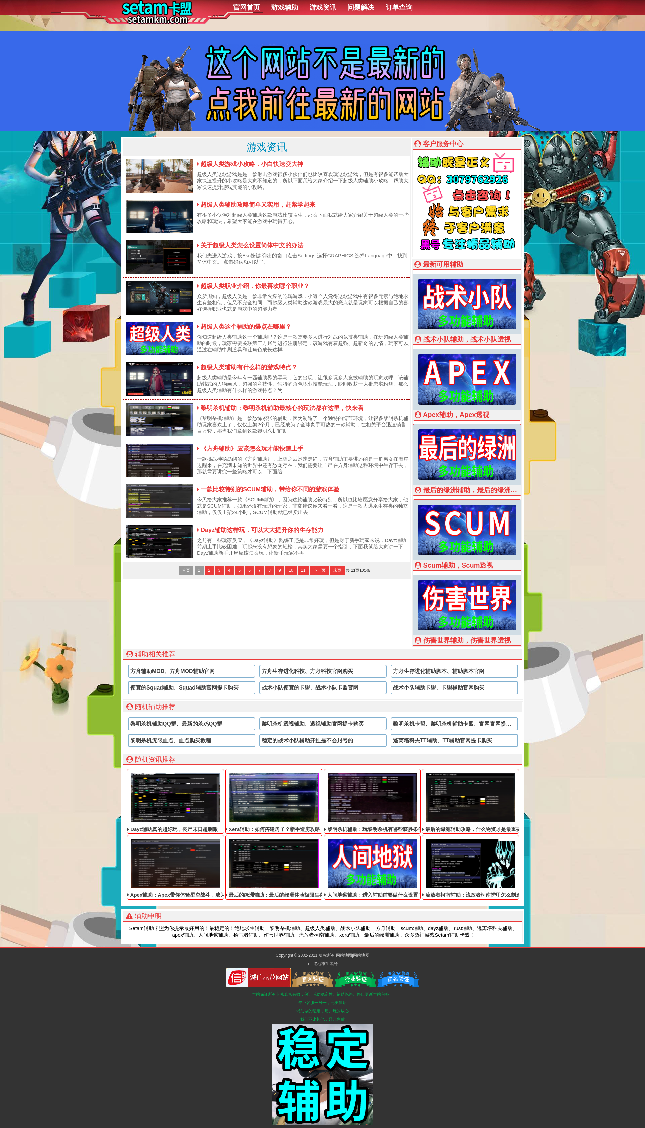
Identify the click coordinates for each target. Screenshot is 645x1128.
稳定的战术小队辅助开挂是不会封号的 (307, 740)
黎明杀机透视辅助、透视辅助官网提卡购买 (313, 724)
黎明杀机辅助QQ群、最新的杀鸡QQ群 (176, 724)
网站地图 (344, 955)
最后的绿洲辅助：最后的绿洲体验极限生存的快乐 (283, 866)
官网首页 (246, 7)
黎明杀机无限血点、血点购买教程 (170, 740)
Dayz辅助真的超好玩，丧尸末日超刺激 (175, 800)
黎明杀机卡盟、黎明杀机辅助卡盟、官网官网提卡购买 (455, 724)
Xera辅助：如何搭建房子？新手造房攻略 (274, 800)
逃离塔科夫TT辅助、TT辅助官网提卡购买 (442, 740)
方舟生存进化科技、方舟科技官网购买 (307, 671)
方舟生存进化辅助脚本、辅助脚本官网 (438, 671)
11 (303, 570)
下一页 (319, 570)
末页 (337, 570)
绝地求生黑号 (325, 963)
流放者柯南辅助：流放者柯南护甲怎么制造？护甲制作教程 (489, 866)
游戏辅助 (284, 7)
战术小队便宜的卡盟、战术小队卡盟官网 (310, 688)
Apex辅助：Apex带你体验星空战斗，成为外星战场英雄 (191, 866)
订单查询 (399, 7)
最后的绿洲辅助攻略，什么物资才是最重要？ (474, 800)
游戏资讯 (322, 7)
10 (291, 570)
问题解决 (360, 7)
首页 (186, 570)
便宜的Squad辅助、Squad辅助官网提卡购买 (184, 688)
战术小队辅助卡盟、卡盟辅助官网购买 (438, 688)
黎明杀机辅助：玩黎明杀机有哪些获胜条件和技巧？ (383, 800)
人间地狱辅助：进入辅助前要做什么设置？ (373, 866)
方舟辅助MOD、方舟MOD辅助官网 (172, 671)
